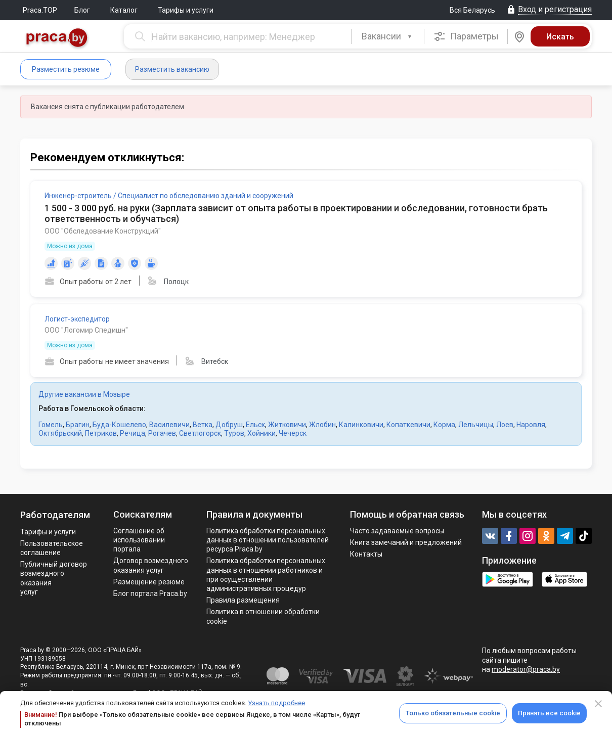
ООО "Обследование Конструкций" (103, 231)
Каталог (124, 10)
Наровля (530, 425)
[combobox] (388, 36)
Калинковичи (361, 425)
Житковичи (287, 425)
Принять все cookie (549, 713)
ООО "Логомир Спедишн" (86, 330)
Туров (234, 433)
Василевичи (169, 425)
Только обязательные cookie (453, 713)
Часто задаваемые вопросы (397, 531)
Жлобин (322, 425)
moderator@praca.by (526, 669)
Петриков (101, 433)
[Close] (598, 703)
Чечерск (293, 433)
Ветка (202, 425)
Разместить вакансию (172, 69)
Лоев (504, 425)
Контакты (366, 554)
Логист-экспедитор (77, 319)
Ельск (255, 425)
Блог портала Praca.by (150, 593)
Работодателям (55, 515)
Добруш (229, 425)
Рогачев (162, 433)
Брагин (78, 425)
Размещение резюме (149, 582)
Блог (82, 10)
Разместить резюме (66, 69)
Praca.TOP (40, 10)
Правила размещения (243, 600)
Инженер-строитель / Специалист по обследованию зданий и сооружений (169, 196)
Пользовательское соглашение (51, 548)
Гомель (50, 425)
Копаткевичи (408, 425)
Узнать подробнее (276, 703)
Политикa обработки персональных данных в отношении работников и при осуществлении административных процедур (265, 574)
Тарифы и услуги (185, 10)
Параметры (466, 36)
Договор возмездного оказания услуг (150, 565)
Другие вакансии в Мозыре (84, 394)
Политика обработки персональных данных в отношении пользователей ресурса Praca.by (267, 540)
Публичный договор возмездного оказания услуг (53, 578)
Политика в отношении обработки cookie (263, 616)
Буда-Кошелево (119, 425)
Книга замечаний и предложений (406, 542)
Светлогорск (200, 433)
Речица (132, 433)
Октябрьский (60, 433)
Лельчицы (475, 425)
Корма (444, 425)
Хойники (261, 433)
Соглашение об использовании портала (139, 540)
